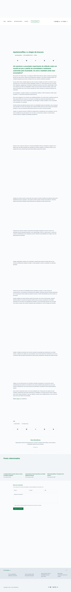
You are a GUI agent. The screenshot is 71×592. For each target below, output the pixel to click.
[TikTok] (59, 21)
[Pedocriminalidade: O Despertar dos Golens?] (57, 466)
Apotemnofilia (17, 423)
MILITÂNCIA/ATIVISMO (18, 21)
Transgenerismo (25, 423)
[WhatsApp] (44, 60)
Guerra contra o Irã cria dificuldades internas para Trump (45, 575)
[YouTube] (57, 21)
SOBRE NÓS (10, 21)
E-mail (30, 490)
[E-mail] (53, 60)
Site (45, 490)
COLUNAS (27, 21)
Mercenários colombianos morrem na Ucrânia (62, 575)
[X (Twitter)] (26, 60)
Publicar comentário (18, 508)
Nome (15, 490)
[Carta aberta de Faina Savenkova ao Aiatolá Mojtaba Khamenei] (35, 466)
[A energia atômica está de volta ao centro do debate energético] (14, 466)
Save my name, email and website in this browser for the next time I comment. (28, 505)
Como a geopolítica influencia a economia (12, 575)
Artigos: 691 (35, 447)
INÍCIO (5, 21)
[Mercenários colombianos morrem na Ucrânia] (54, 575)
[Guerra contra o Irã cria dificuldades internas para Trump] (38, 575)
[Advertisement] (35, 409)
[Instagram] (64, 21)
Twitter (17, 398)
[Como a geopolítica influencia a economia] (5, 575)
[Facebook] (63, 21)
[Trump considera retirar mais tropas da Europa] (22, 575)
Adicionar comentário (18, 494)
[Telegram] (54, 21)
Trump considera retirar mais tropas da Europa (29, 575)
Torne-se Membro (35, 21)
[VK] (61, 21)
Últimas (35, 55)
